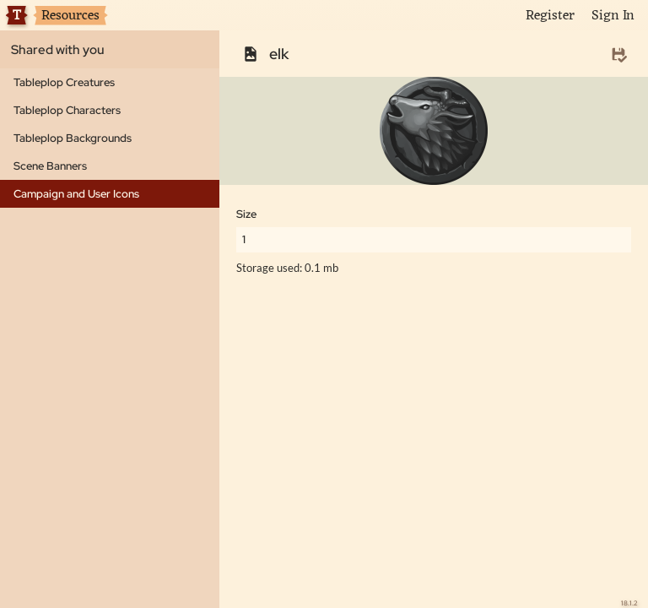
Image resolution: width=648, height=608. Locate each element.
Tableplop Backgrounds (73, 138)
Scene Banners (50, 166)
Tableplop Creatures (64, 82)
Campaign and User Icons (76, 194)
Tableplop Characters (67, 110)
